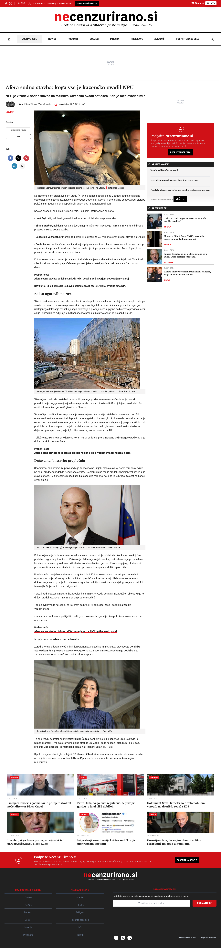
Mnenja (114, 39)
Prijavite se (204, 903)
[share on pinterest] (26, 158)
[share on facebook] (10, 158)
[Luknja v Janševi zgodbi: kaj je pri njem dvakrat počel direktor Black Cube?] (40, 791)
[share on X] (18, 158)
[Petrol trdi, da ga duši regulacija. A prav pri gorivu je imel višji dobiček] (110, 791)
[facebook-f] (116, 938)
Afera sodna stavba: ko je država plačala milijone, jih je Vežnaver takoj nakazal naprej (82, 452)
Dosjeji (94, 39)
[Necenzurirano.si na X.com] (10, 3)
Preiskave (137, 39)
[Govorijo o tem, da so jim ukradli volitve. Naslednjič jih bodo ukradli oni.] (180, 828)
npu (18, 136)
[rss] (129, 938)
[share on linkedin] (14, 166)
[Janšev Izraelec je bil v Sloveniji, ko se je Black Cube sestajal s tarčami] (180, 257)
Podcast (73, 39)
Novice (52, 39)
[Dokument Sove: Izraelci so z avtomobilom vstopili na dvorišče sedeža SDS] (180, 791)
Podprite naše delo (187, 39)
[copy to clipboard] (22, 166)
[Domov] (9, 39)
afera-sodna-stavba (18, 130)
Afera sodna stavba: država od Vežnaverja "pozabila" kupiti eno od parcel (75, 631)
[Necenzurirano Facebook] (6, 3)
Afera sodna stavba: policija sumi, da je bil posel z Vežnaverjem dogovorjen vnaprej (81, 278)
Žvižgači (159, 39)
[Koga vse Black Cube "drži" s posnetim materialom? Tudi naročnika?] (180, 239)
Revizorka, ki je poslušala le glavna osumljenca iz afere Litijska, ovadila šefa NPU (80, 285)
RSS (21, 3)
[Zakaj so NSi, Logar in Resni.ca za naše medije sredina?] (180, 221)
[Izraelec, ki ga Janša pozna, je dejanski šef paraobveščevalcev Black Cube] (40, 828)
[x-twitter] (123, 938)
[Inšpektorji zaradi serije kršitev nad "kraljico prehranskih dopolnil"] (110, 828)
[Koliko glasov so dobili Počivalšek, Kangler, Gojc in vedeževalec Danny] (180, 274)
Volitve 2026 (29, 39)
